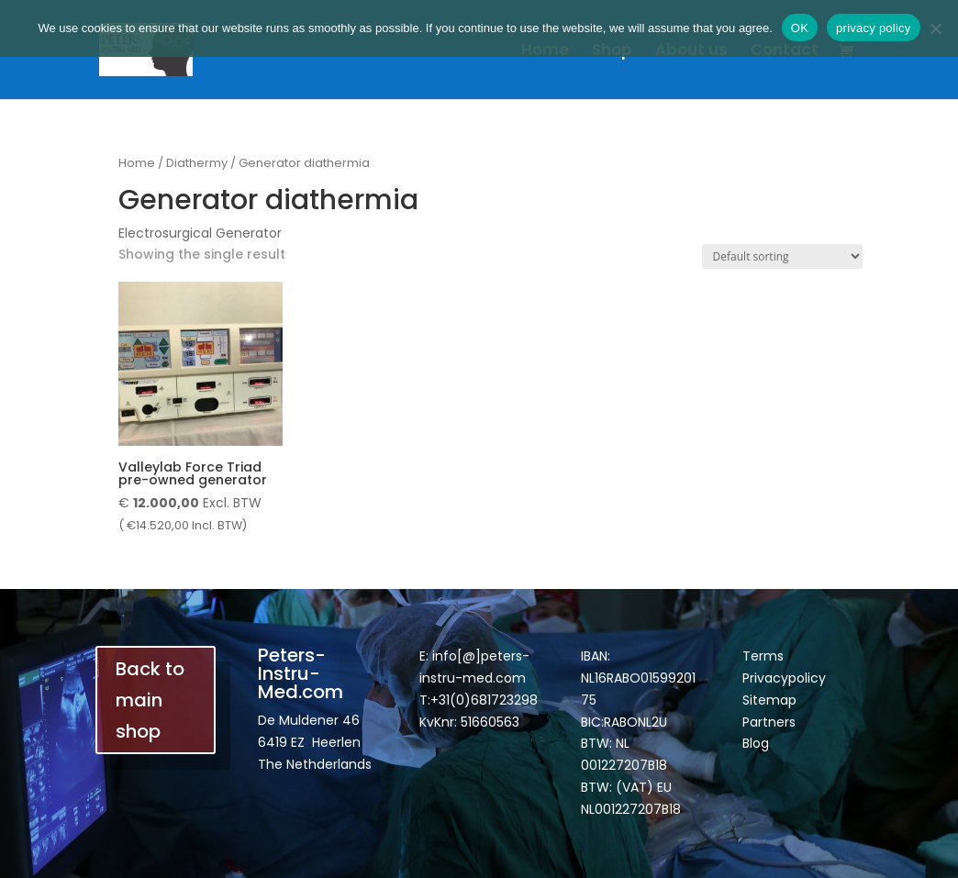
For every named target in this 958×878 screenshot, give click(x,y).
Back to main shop (150, 700)
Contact (785, 52)
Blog (755, 743)
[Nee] (935, 28)
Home (545, 52)
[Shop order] (782, 256)
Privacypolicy (784, 678)
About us (691, 52)
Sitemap (769, 700)
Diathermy (197, 163)
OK (799, 28)
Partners (769, 722)
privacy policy (873, 28)
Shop (612, 52)
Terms (763, 656)
